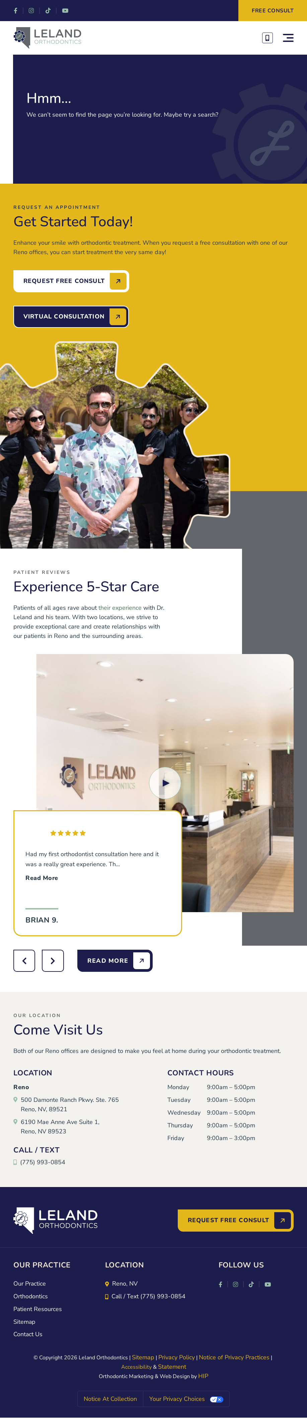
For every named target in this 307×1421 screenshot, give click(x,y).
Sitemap (24, 1322)
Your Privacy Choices (177, 1400)
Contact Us (28, 1335)
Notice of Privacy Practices (234, 1358)
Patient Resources (37, 1310)
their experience (120, 608)
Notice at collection (110, 1400)
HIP (203, 1377)
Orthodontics (30, 1297)
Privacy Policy (176, 1358)
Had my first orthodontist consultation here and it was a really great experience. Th (92, 866)
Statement (172, 1367)
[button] (165, 783)
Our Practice (29, 1284)
